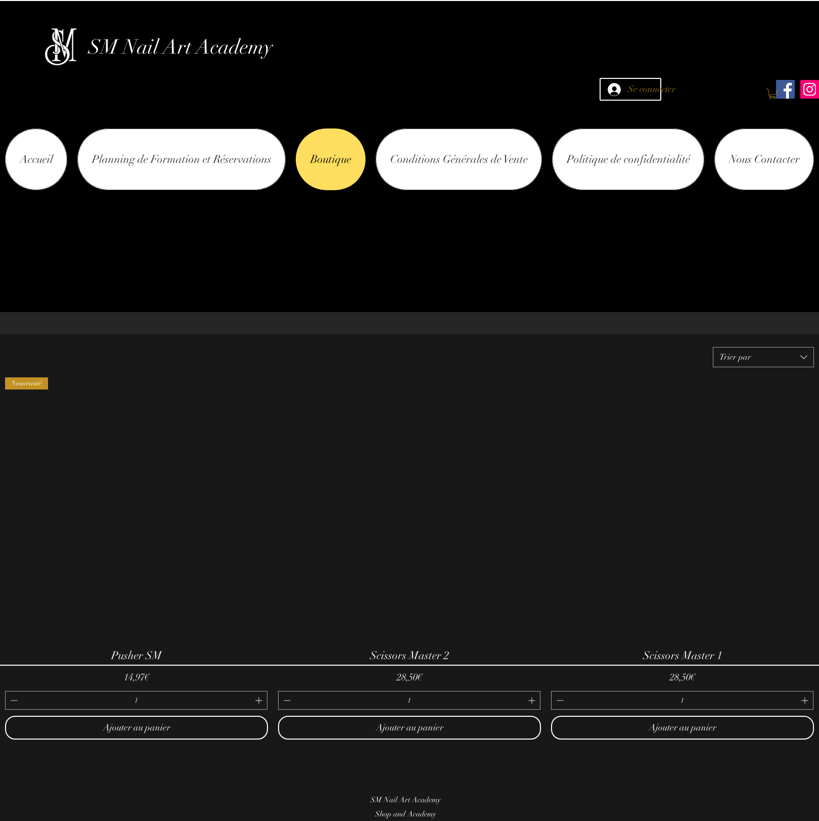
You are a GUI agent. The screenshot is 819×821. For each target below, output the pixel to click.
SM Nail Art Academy (180, 47)
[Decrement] (13, 700)
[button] (772, 94)
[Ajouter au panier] (136, 728)
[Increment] (259, 700)
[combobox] (763, 357)
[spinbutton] (136, 700)
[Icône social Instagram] (809, 89)
